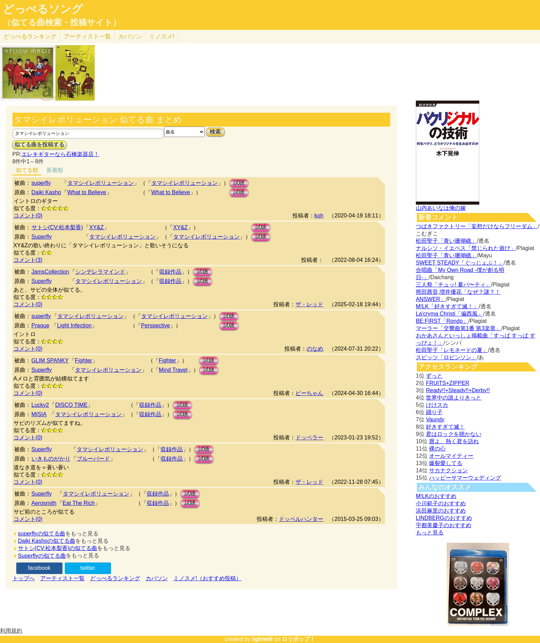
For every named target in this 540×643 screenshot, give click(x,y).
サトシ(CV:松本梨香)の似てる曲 (57, 548)
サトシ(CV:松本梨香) (57, 227)
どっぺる (30, 36)
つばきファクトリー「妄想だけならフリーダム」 (477, 226)
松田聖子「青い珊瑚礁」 (446, 241)
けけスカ (437, 405)
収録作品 (170, 272)
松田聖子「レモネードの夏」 (452, 350)
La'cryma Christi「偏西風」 (449, 314)
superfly (41, 183)
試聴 (239, 183)
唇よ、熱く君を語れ (454, 441)
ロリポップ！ (298, 639)
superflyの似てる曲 (41, 534)
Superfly (42, 237)
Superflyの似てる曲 (42, 556)
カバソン (130, 36)
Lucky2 (40, 405)
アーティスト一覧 (62, 578)
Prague (41, 325)
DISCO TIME (71, 405)
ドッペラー (309, 437)
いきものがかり (51, 459)
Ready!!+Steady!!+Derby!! (458, 390)
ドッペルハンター (301, 519)
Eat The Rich (79, 503)
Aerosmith (44, 503)
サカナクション (448, 470)
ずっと (434, 376)
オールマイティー (451, 456)
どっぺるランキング (115, 578)
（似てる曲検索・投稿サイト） (62, 22)
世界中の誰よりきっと (453, 398)
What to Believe (86, 192)
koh (319, 215)
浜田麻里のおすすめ (441, 511)
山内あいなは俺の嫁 (441, 208)
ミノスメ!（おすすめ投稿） (207, 578)
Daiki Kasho (46, 192)
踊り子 (434, 412)
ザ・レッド (309, 304)
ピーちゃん (309, 393)
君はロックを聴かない (453, 434)
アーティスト (87, 36)
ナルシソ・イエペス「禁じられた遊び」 (466, 248)
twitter (87, 568)
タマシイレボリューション (100, 183)
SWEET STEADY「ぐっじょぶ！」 (460, 263)
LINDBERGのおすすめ (444, 518)
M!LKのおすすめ (436, 496)
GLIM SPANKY (50, 360)
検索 (215, 132)
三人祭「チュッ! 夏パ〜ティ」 (453, 285)
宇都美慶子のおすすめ (443, 525)
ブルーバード (93, 459)
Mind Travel (173, 370)
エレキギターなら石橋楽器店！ (60, 154)
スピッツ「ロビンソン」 (446, 357)
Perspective (155, 325)
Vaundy (435, 419)
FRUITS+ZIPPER (447, 383)
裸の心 (437, 449)
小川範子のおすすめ (441, 503)
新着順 (54, 170)
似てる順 (27, 170)
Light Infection (74, 325)
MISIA (39, 414)
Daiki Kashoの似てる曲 (46, 541)
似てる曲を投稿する (40, 144)
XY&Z (96, 227)
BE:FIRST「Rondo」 (442, 321)
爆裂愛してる (445, 463)
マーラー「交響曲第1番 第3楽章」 (458, 328)
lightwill (262, 639)
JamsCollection (50, 272)
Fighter (83, 360)
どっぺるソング (43, 9)
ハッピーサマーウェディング (465, 478)
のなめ (315, 349)
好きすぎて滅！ (445, 427)
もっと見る (430, 532)
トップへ (23, 578)
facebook (39, 568)
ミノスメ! (161, 36)
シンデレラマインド (100, 272)
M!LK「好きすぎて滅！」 (447, 306)
